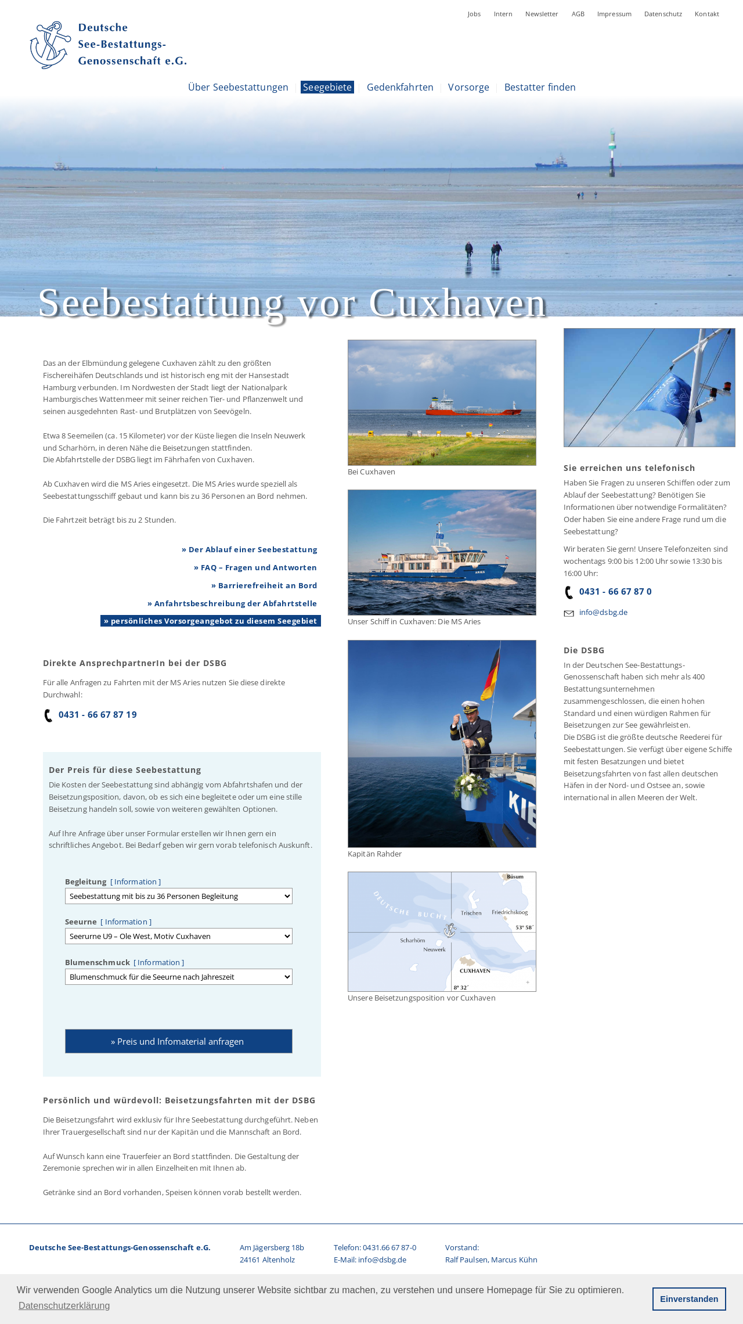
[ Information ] (134, 881)
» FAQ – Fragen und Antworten (256, 567)
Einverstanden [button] (689, 1299)
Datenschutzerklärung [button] (64, 1306)
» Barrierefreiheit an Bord (264, 585)
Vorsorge (469, 87)
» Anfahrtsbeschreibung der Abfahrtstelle (232, 603)
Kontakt (707, 13)
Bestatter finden (540, 87)
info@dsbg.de (603, 612)
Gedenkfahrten (400, 87)
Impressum (614, 13)
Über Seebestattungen (238, 87)
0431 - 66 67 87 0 (608, 591)
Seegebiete (327, 87)
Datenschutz (663, 13)
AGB (578, 13)
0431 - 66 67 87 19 (90, 714)
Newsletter (542, 13)
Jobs (474, 13)
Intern (503, 13)
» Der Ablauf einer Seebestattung (250, 549)
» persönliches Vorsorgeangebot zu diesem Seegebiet (211, 621)
